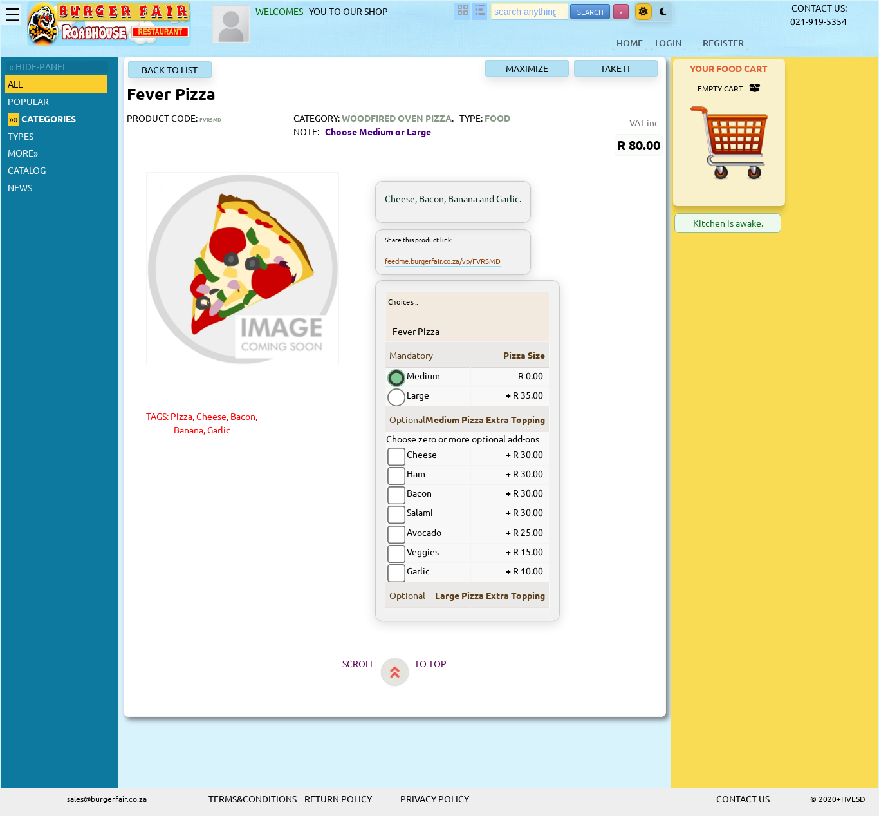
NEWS (20, 187)
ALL (17, 84)
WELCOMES (281, 11)
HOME (629, 43)
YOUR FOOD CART (819, 68)
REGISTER (723, 43)
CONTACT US (743, 798)
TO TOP (475, 663)
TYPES (20, 136)
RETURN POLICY (338, 798)
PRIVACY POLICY (434, 798)
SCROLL (403, 663)
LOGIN (668, 43)
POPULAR (28, 101)
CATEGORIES (42, 119)
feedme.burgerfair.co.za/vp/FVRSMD (443, 261)
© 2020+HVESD (837, 798)
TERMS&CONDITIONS (252, 798)
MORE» (23, 152)
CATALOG (27, 170)
